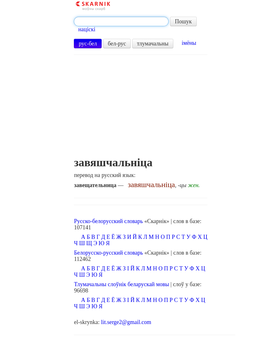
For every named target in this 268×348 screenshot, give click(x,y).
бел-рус (117, 43)
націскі (86, 29)
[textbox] (121, 21)
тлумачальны (153, 43)
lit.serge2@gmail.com (126, 322)
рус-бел (88, 43)
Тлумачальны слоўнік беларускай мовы (121, 284)
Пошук (183, 21)
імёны (189, 43)
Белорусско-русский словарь (108, 253)
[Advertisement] (140, 109)
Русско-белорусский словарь (108, 221)
